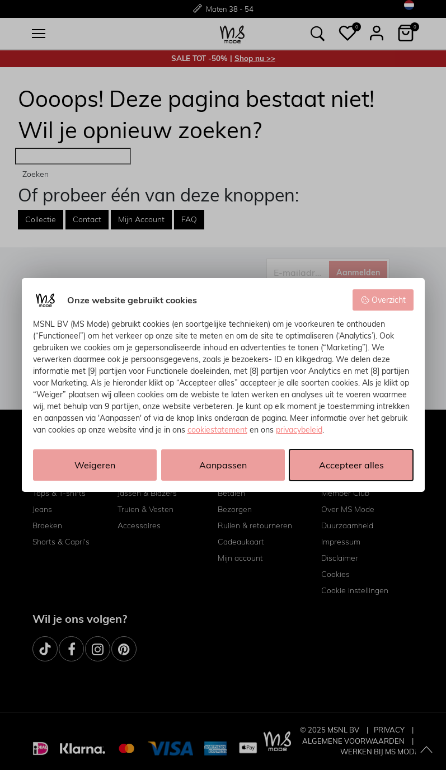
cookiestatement (217, 430)
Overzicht (383, 300)
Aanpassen (223, 465)
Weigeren (94, 465)
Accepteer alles (351, 465)
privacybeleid (299, 430)
